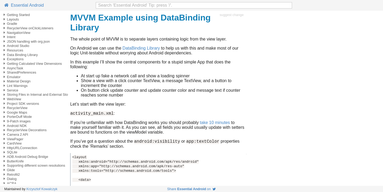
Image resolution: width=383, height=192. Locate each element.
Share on (191, 189)
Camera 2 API (17, 135)
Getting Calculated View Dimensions (34, 64)
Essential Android (24, 5)
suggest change (232, 15)
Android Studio (18, 46)
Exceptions (15, 59)
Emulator (13, 77)
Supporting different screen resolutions (36, 165)
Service (12, 90)
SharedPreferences (21, 72)
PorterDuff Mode (19, 117)
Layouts (13, 19)
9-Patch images (19, 121)
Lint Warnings (17, 86)
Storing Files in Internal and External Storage (41, 95)
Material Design (19, 81)
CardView (14, 143)
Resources (15, 50)
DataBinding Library (141, 48)
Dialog (11, 179)
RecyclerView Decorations (27, 130)
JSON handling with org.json (28, 41)
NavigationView (18, 33)
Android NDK (17, 126)
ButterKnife (15, 161)
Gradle (12, 24)
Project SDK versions (23, 104)
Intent (11, 37)
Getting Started (18, 15)
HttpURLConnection (22, 148)
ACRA (11, 183)
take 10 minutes (215, 123)
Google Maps (17, 112)
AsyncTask (15, 68)
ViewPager (15, 139)
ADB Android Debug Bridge (27, 157)
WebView (14, 99)
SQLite (12, 152)
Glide (11, 170)
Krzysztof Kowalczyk (41, 189)
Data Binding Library (22, 55)
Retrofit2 (13, 175)
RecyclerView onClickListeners (30, 28)
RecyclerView (17, 108)
